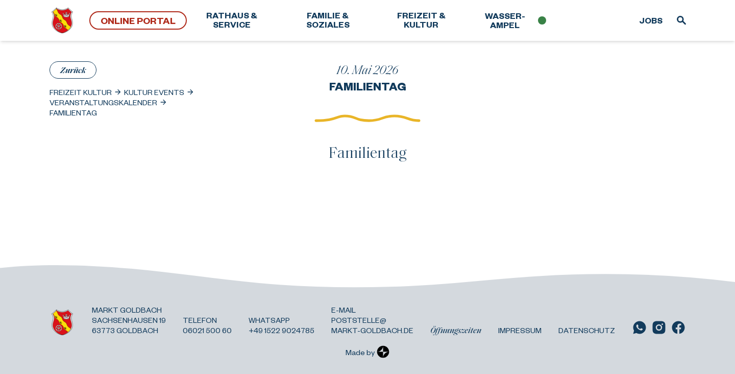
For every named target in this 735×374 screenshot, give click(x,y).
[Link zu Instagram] (659, 327)
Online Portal (138, 20)
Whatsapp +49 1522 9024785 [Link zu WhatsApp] (281, 325)
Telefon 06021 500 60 (207, 325)
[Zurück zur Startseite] (62, 20)
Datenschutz (586, 330)
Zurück (73, 69)
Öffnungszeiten (455, 330)
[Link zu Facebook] (678, 327)
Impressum (520, 330)
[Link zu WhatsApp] (639, 327)
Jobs (651, 20)
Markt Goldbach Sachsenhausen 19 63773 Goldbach (129, 320)
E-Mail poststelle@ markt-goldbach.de (372, 320)
